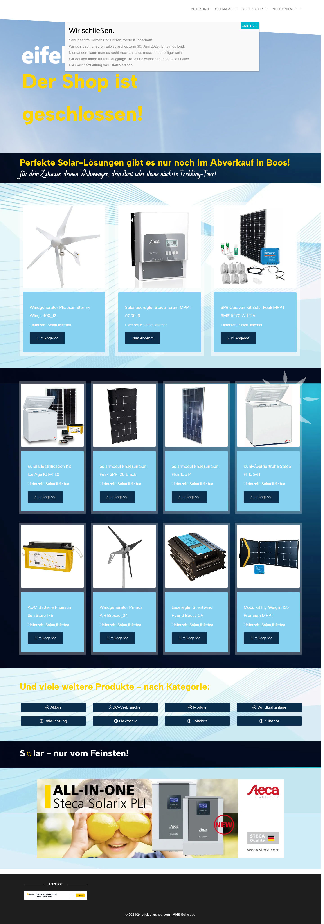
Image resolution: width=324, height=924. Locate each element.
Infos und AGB (284, 9)
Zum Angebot (47, 338)
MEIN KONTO (200, 9)
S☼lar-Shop (252, 9)
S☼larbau (224, 9)
